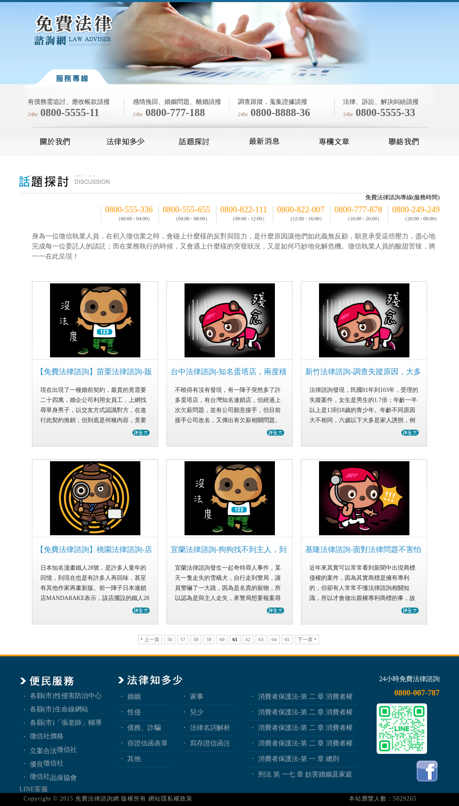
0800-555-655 (186, 209)
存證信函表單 (147, 743)
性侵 (134, 712)
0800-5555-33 (385, 112)
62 (248, 639)
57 (182, 639)
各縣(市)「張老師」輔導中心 (66, 722)
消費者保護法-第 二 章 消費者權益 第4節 (305, 696)
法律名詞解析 (210, 727)
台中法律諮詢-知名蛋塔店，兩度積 (229, 371)
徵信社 (67, 749)
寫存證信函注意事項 (210, 743)
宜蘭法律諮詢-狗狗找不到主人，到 (229, 549)
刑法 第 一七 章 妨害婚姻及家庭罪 (305, 774)
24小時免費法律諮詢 (409, 678)
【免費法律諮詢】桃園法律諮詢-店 (94, 549)
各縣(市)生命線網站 (59, 709)
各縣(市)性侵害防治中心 (66, 695)
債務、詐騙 (144, 727)
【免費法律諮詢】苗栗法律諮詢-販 (94, 371)
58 (195, 639)
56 (169, 639)
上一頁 (150, 639)
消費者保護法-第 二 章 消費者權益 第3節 (305, 712)
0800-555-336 (129, 209)
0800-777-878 (358, 209)
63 (261, 639)
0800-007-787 (417, 692)
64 (274, 639)
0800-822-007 (300, 209)
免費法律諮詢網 (97, 798)
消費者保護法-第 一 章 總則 (298, 758)
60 (221, 639)
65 (287, 639)
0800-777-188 (175, 112)
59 (208, 639)
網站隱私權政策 (170, 798)
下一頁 (307, 639)
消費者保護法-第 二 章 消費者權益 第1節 (305, 743)
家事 (196, 696)
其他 (134, 758)
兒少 (196, 712)
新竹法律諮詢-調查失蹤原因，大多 (363, 371)
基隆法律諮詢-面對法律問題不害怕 (363, 549)
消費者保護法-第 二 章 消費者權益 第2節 (305, 727)
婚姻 (134, 696)
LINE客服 (33, 789)
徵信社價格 (46, 736)
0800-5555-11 (69, 112)
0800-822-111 (243, 209)
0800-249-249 (416, 209)
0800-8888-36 (280, 112)
